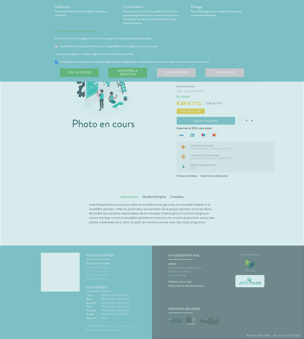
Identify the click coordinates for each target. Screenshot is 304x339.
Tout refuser (176, 72)
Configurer (225, 72)
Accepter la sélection (128, 72)
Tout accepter (79, 72)
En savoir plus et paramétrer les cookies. (76, 31)
